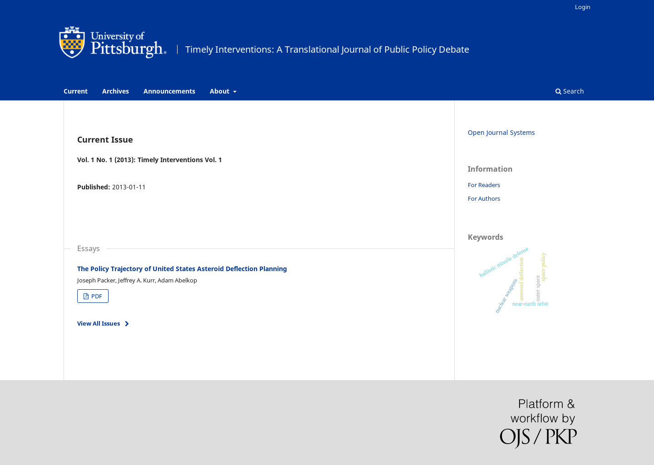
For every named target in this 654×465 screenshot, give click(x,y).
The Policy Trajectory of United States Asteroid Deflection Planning (182, 268)
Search (569, 91)
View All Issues (98, 323)
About (220, 91)
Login (582, 7)
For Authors (484, 198)
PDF (96, 296)
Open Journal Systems (501, 132)
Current (76, 91)
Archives (115, 91)
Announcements (169, 91)
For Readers (484, 185)
